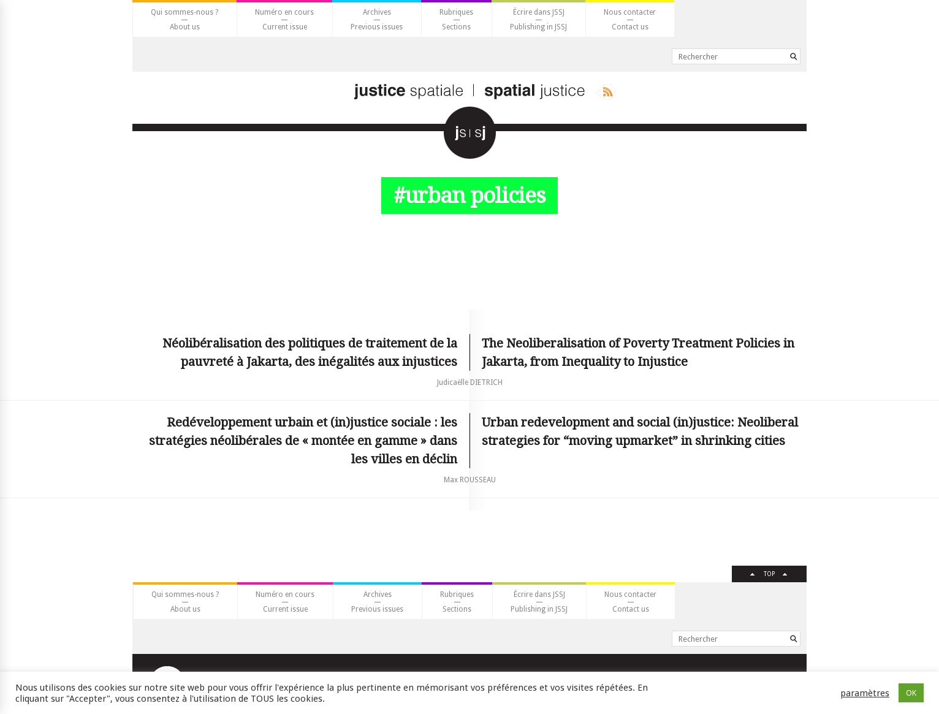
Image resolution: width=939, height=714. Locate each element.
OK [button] (911, 692)
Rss (605, 92)
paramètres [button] (864, 693)
